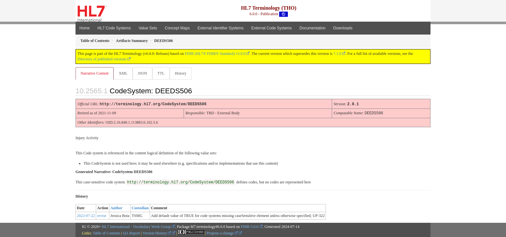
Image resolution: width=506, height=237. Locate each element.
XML (123, 73)
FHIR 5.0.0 (249, 226)
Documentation (312, 28)
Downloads (342, 28)
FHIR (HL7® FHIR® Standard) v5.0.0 (215, 53)
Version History (157, 233)
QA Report (131, 233)
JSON (143, 73)
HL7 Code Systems (114, 28)
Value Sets (147, 28)
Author (116, 207)
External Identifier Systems (220, 28)
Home (84, 28)
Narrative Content (94, 73)
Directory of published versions (101, 59)
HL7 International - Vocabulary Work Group (136, 226)
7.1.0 (337, 53)
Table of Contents (106, 233)
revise (101, 215)
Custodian (140, 207)
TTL (163, 73)
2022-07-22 (86, 215)
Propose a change (222, 233)
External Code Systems (271, 28)
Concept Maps (177, 28)
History (183, 73)
